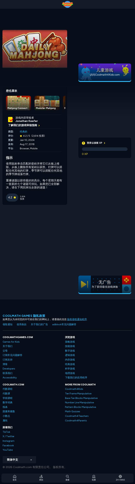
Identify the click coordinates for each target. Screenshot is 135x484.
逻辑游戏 (70, 355)
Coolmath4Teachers (77, 416)
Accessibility (10, 377)
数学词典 (7, 402)
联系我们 (7, 373)
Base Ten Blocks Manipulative (81, 398)
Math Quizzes (72, 411)
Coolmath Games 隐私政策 (24, 316)
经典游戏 (70, 364)
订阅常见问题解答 (12, 355)
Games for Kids (11, 341)
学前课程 (7, 398)
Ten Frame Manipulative (78, 393)
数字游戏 (70, 350)
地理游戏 (70, 373)
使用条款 (22, 324)
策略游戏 (70, 341)
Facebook (8, 445)
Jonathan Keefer (26, 121)
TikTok (6, 431)
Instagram (8, 440)
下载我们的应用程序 (76, 377)
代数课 (6, 393)
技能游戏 (70, 346)
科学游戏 (70, 368)
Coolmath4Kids (74, 389)
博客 (5, 364)
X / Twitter (8, 436)
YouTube (8, 449)
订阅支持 (7, 359)
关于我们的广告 (39, 324)
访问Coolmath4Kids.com (105, 74)
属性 (5, 420)
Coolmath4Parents (76, 420)
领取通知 (7, 324)
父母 (5, 350)
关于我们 (7, 346)
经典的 (23, 131)
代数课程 (7, 389)
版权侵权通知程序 (77, 319)
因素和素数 (9, 411)
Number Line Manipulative (79, 402)
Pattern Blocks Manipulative (80, 407)
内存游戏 (70, 359)
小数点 (6, 416)
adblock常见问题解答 (64, 324)
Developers (9, 368)
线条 (5, 407)
